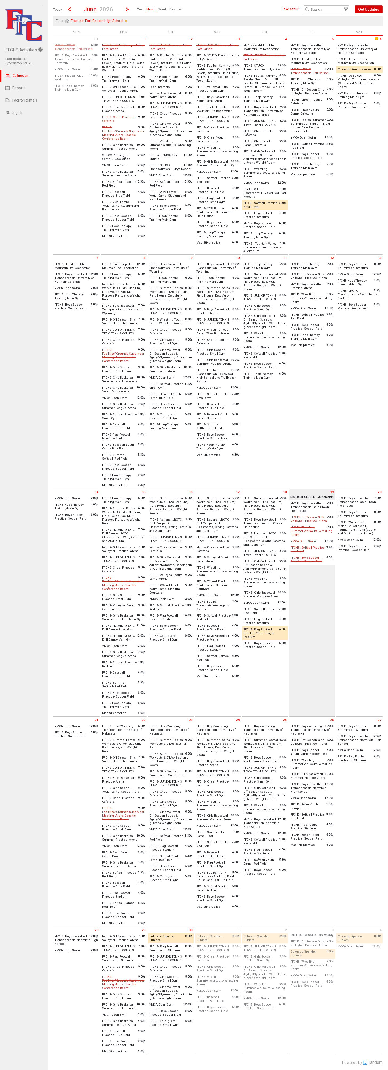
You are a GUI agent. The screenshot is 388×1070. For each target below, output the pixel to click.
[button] (98, 9)
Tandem (375, 1062)
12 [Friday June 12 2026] (332, 258)
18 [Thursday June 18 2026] (285, 492)
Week (162, 9)
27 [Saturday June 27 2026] (379, 720)
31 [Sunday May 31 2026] (96, 39)
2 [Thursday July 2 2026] (286, 930)
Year (140, 9)
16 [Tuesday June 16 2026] (190, 492)
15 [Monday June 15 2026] (143, 492)
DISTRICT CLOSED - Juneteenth (312, 497)
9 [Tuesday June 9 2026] (191, 258)
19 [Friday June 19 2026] (332, 492)
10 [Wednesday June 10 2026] (238, 258)
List (180, 9)
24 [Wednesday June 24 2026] (238, 720)
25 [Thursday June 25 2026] (285, 720)
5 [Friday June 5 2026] (333, 39)
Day (172, 9)
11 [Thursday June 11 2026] (285, 258)
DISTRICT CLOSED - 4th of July (312, 935)
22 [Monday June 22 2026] (143, 720)
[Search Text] (326, 9)
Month (151, 9)
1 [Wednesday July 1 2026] (239, 930)
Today (57, 9)
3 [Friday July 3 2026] (333, 930)
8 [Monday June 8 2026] (144, 258)
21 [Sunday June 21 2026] (96, 720)
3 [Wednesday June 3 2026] (239, 39)
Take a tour (290, 9)
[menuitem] (140, 9)
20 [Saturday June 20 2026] (379, 492)
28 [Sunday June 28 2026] (96, 930)
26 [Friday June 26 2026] (332, 720)
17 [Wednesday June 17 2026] (238, 492)
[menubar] (159, 9)
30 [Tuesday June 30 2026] (190, 930)
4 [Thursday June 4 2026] (286, 39)
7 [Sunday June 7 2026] (97, 258)
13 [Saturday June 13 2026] (379, 258)
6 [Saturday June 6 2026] (377, 39)
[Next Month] (127, 9)
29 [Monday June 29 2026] (143, 930)
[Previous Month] (69, 9)
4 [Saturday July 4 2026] (380, 930)
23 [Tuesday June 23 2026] (190, 720)
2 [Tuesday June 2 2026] (191, 39)
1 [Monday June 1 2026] (144, 39)
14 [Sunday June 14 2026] (96, 492)
